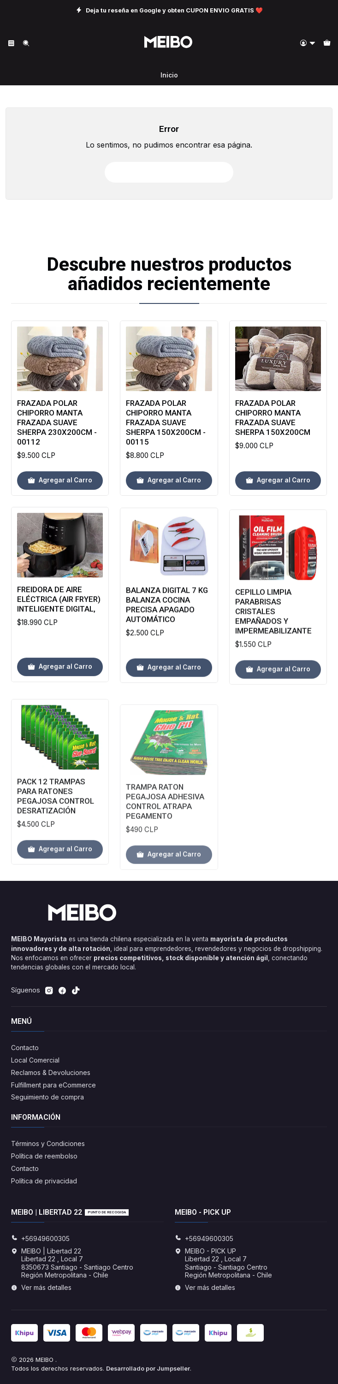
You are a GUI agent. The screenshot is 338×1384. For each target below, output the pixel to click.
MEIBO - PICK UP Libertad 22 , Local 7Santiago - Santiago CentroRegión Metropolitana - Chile (223, 1263)
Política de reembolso (44, 1156)
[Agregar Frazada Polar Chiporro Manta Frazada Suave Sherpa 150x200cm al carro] (278, 512)
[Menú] (11, 43)
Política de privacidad (44, 1181)
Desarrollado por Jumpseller (148, 1368)
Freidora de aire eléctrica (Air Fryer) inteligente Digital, (59, 642)
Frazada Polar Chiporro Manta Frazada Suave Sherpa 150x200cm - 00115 (166, 442)
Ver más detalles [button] (41, 1287)
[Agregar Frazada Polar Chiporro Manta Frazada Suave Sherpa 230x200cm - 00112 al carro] (60, 491)
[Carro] (326, 43)
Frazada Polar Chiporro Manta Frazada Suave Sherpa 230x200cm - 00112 (57, 433)
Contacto (25, 1047)
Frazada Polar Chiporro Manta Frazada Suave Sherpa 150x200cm (272, 449)
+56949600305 (40, 1238)
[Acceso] (307, 43)
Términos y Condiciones (48, 1143)
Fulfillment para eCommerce (53, 1085)
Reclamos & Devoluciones (50, 1072)
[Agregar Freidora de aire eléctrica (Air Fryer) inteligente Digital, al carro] (60, 710)
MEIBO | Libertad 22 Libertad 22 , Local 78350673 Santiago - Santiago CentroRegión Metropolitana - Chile (72, 1263)
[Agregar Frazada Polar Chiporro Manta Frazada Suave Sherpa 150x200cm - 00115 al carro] (169, 500)
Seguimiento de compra (47, 1097)
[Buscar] (25, 43)
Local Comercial (35, 1060)
